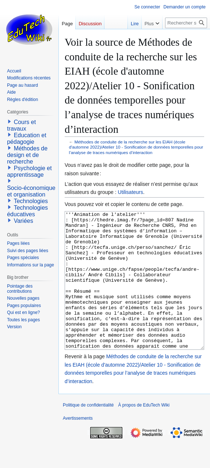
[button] (9, 121)
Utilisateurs (130, 192)
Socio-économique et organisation (31, 191)
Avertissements (78, 445)
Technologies (31, 201)
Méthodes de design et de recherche (27, 155)
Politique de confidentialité (88, 432)
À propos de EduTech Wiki (143, 432)
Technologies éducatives (27, 211)
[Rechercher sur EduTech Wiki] (186, 23)
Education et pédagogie (26, 138)
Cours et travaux (21, 125)
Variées (23, 221)
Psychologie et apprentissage (29, 171)
